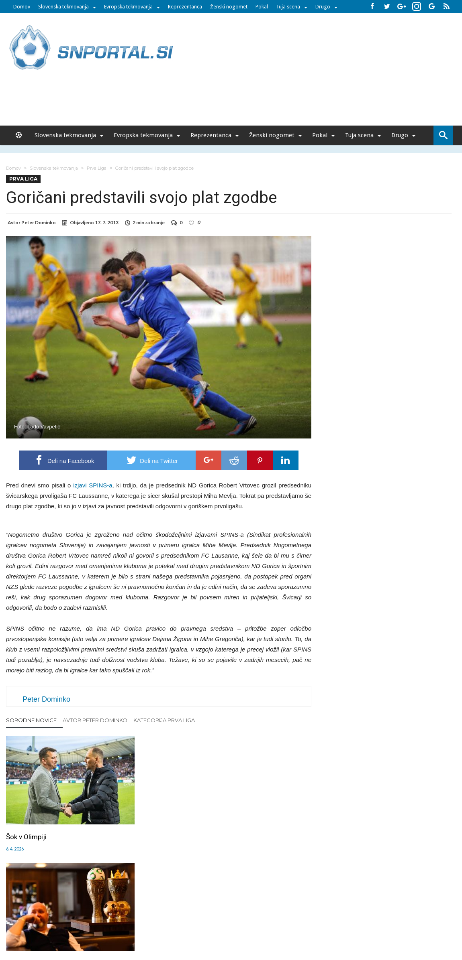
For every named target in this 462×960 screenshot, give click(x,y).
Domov (21, 7)
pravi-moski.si (345, 925)
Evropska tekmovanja (128, 7)
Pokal (262, 7)
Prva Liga (96, 168)
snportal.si (160, 925)
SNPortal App (259, 908)
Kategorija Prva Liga (164, 720)
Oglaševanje (127, 908)
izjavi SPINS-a (92, 485)
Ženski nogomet (228, 7)
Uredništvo (93, 908)
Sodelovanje (183, 908)
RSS (233, 908)
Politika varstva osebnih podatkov (361, 908)
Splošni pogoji (298, 908)
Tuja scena (288, 7)
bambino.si (226, 925)
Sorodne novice (31, 720)
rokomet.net (193, 925)
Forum (67, 908)
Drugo (322, 7)
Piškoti (155, 908)
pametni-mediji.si (121, 925)
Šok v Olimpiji (26, 815)
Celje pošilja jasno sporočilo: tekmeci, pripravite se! (154, 819)
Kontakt (213, 908)
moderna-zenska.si (299, 925)
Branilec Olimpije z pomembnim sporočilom (263, 819)
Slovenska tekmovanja (63, 7)
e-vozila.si (257, 925)
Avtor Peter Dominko (95, 720)
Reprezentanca (185, 7)
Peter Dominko (38, 222)
